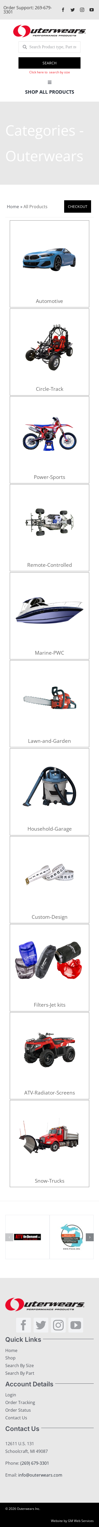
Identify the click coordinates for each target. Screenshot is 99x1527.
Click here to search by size (49, 72)
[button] (9, 1237)
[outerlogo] (49, 27)
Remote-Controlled (49, 564)
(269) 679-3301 (34, 1463)
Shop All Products (49, 92)
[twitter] (72, 10)
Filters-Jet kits (49, 1004)
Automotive (49, 301)
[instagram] (82, 10)
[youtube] (91, 10)
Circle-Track (49, 388)
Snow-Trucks (49, 1180)
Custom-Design (50, 916)
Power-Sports (49, 477)
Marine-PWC (49, 652)
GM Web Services (81, 1521)
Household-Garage (49, 828)
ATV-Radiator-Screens (49, 1092)
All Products (35, 207)
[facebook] (63, 10)
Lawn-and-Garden (49, 740)
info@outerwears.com (40, 1475)
